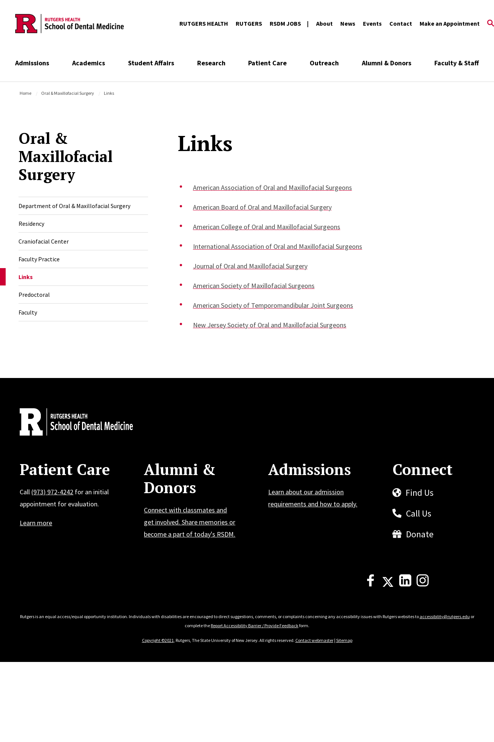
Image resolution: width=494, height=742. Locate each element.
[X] (388, 584)
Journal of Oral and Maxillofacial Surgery (250, 266)
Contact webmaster (314, 640)
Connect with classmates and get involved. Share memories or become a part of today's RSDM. (189, 522)
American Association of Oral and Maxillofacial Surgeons (272, 187)
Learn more (36, 522)
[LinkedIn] (405, 584)
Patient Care (267, 63)
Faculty (28, 312)
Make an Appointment (450, 23)
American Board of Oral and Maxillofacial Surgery (262, 207)
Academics (88, 63)
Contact (400, 23)
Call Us (418, 513)
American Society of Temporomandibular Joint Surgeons (273, 305)
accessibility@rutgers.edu (445, 616)
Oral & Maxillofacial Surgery (67, 93)
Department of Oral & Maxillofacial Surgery (74, 206)
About (324, 23)
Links (26, 277)
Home (25, 93)
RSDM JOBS (285, 23)
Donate (420, 534)
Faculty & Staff (456, 63)
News (347, 23)
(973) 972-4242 (52, 491)
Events (372, 23)
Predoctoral (34, 294)
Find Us (420, 492)
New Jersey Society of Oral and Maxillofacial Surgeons (269, 325)
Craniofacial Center (44, 241)
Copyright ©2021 (158, 640)
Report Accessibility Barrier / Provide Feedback (254, 625)
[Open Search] (490, 23)
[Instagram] (423, 584)
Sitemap (344, 640)
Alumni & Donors (386, 63)
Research (211, 63)
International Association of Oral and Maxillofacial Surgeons (277, 246)
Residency (31, 223)
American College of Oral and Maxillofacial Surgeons (266, 226)
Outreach (324, 63)
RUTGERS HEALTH (203, 23)
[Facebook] (370, 584)
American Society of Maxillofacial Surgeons (254, 285)
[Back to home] (69, 423)
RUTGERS (249, 23)
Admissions (32, 63)
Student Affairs (151, 63)
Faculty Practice (39, 259)
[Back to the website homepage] (69, 24)
